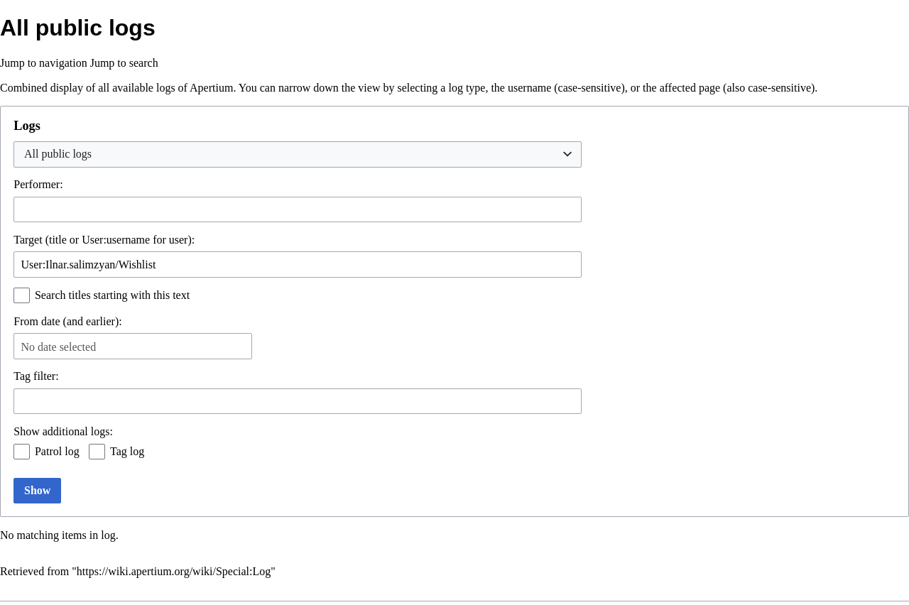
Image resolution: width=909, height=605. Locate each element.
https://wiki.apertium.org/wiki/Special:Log (174, 571)
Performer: (37, 184)
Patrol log (57, 451)
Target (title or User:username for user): (104, 240)
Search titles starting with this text (112, 295)
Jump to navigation (43, 63)
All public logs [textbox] (58, 154)
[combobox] (297, 154)
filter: (35, 376)
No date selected (58, 347)
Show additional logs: (63, 431)
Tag (22, 376)
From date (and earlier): (67, 321)
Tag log (127, 451)
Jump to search (124, 63)
